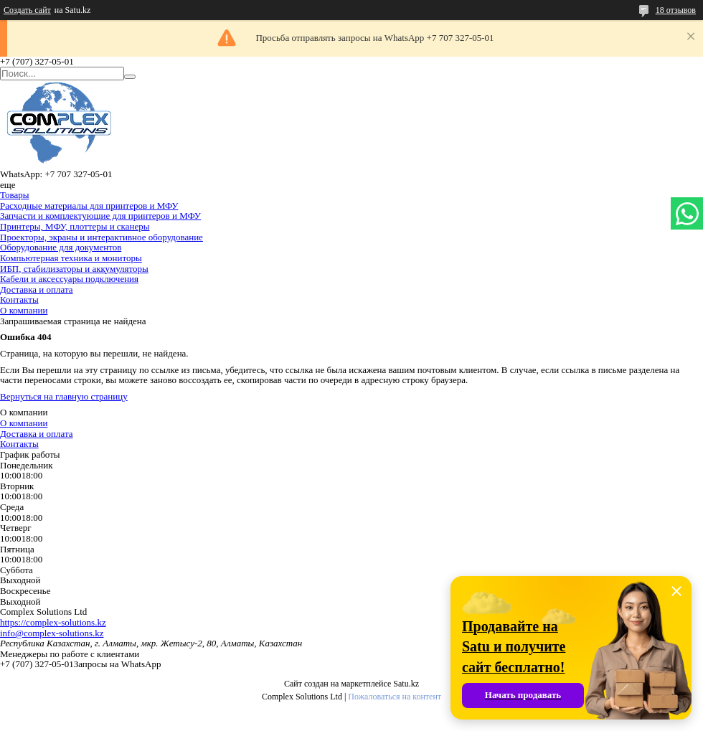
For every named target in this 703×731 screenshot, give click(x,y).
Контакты (19, 299)
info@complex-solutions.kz (51, 633)
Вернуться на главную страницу (64, 396)
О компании (23, 310)
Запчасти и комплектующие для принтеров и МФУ (100, 215)
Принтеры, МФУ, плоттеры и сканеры (74, 226)
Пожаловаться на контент (394, 697)
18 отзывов (676, 10)
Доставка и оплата (36, 289)
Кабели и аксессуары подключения (69, 278)
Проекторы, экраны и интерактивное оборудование (101, 237)
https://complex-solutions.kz (53, 622)
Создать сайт (27, 10)
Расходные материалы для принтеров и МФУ (89, 205)
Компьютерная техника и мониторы (71, 258)
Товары (14, 194)
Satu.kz (406, 684)
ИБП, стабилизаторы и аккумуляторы (74, 268)
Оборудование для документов (60, 247)
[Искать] (130, 77)
